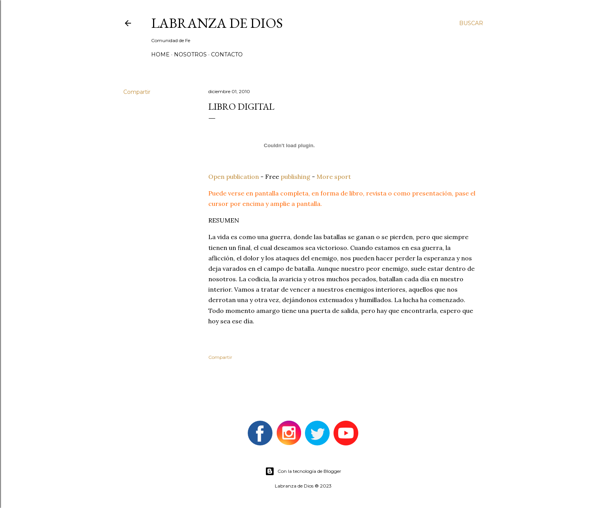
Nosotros (190, 54)
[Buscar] (471, 23)
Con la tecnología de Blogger (303, 471)
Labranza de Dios (217, 23)
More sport (334, 176)
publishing (295, 176)
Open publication (233, 176)
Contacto (227, 54)
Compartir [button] (136, 91)
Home (160, 54)
